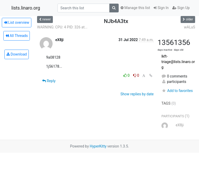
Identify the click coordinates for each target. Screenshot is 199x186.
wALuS (189, 27)
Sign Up (181, 8)
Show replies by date (137, 94)
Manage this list (135, 8)
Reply (48, 81)
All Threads (16, 36)
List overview (16, 22)
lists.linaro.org (25, 8)
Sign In (161, 8)
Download (16, 54)
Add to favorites (177, 91)
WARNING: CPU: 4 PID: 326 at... (62, 27)
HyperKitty (98, 146)
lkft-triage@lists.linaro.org (178, 61)
